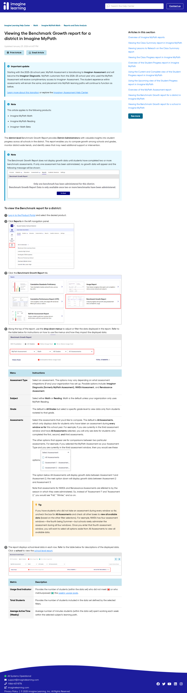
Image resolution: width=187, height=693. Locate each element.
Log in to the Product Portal (21, 215)
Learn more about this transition (23, 92)
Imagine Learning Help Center (17, 25)
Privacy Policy (11, 691)
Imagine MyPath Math (50, 25)
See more (135, 116)
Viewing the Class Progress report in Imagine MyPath (154, 57)
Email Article (36, 53)
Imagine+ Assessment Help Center (70, 92)
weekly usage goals (68, 593)
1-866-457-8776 (15, 683)
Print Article (14, 53)
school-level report (43, 550)
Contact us (175, 6)
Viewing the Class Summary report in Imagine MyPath (155, 43)
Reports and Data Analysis (75, 25)
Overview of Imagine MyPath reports (146, 37)
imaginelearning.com (18, 687)
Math (35, 25)
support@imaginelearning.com (23, 680)
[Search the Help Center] (134, 6)
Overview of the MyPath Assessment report (149, 89)
